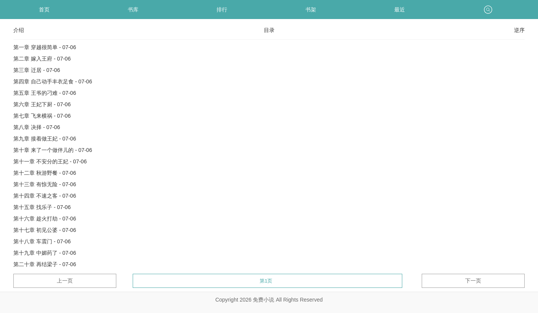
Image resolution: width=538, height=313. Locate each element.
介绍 (18, 30)
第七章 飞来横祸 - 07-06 (42, 116)
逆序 (519, 30)
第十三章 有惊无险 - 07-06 (44, 184)
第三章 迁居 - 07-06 (36, 70)
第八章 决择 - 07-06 (36, 127)
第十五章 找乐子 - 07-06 (42, 207)
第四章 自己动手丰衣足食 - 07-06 (52, 81)
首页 (44, 9)
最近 (399, 9)
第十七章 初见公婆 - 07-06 (44, 230)
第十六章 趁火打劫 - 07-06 (44, 219)
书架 (310, 9)
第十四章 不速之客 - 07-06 (44, 196)
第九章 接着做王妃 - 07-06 (44, 139)
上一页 (65, 281)
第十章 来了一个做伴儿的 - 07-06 (52, 150)
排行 (222, 9)
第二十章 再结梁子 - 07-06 (44, 264)
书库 (133, 9)
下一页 (473, 281)
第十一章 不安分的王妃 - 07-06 (50, 161)
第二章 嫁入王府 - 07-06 (42, 59)
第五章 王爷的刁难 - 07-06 (44, 93)
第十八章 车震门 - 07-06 (42, 241)
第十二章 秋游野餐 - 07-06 (44, 173)
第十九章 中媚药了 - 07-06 (44, 253)
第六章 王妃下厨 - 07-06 (42, 104)
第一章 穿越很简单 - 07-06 (44, 47)
